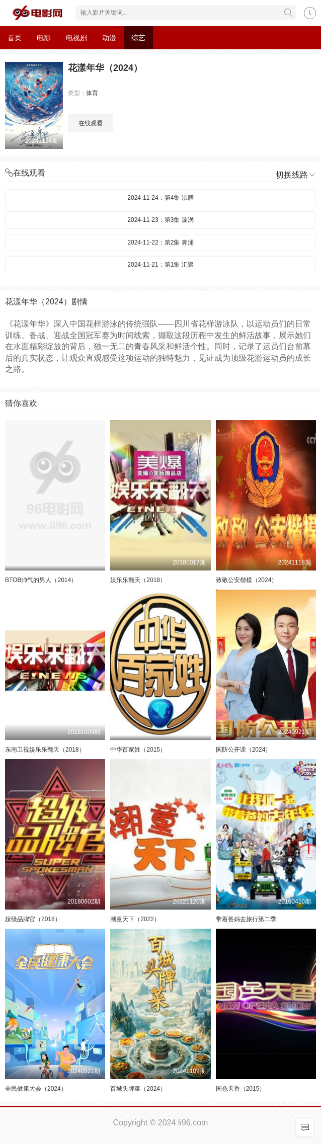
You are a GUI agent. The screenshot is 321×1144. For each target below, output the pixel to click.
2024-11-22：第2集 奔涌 (160, 242)
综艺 (138, 38)
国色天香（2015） (241, 1088)
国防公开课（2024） (244, 749)
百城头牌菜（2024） (138, 1088)
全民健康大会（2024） (36, 1088)
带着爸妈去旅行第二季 (246, 919)
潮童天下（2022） (135, 919)
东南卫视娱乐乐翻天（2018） (45, 749)
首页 (15, 38)
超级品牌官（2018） (33, 919)
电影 (44, 38)
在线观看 (90, 123)
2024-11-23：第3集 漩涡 (160, 219)
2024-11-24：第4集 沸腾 (160, 197)
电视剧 (76, 38)
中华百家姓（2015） (138, 749)
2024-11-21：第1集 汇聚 (160, 264)
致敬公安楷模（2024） (247, 580)
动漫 (109, 38)
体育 (92, 93)
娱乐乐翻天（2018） (138, 580)
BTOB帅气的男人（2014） (41, 580)
